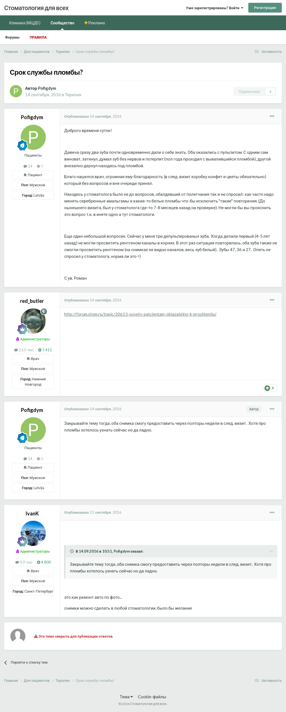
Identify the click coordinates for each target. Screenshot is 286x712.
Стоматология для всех (36, 7)
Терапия (73, 94)
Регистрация (265, 7)
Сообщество (62, 25)
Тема (126, 696)
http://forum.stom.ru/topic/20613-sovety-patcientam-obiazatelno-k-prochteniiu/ (140, 314)
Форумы (12, 37)
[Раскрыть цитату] (72, 551)
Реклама (96, 22)
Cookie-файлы (152, 696)
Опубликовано (92, 116)
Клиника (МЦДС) (24, 22)
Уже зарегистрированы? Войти (214, 8)
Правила (38, 37)
